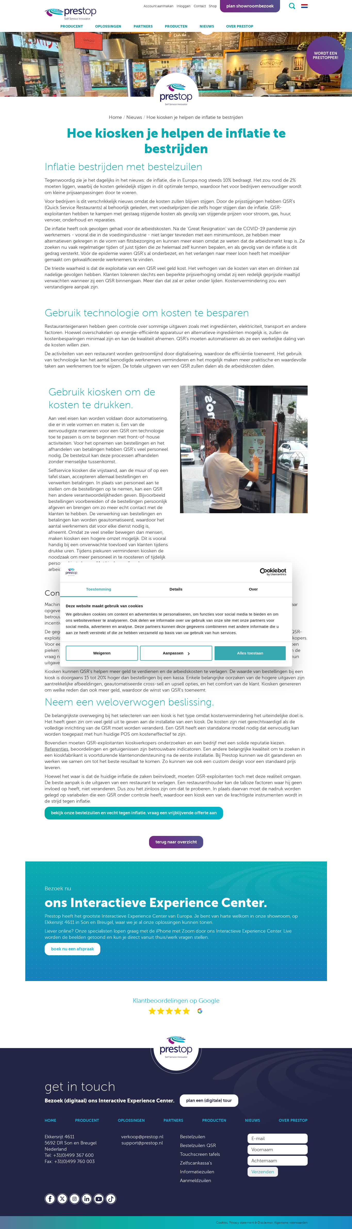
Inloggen (184, 6)
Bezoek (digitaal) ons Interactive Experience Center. (110, 1101)
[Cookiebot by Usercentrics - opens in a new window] (263, 572)
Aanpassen (176, 653)
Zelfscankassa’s (196, 1163)
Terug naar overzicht (176, 842)
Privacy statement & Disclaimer (251, 1222)
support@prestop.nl (142, 1142)
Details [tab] (176, 589)
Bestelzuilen (192, 1136)
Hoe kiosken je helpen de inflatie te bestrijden (194, 117)
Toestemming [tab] (98, 589)
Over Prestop (239, 26)
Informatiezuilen (197, 1171)
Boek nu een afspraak (72, 948)
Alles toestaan (250, 653)
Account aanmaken (159, 6)
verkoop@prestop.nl (142, 1136)
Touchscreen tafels (200, 1154)
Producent (71, 26)
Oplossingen (108, 26)
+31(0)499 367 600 (73, 1155)
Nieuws (207, 26)
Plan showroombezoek (250, 6)
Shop (213, 6)
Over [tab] (253, 589)
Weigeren (101, 653)
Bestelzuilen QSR (198, 1145)
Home (116, 117)
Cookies (221, 1222)
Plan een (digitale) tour (209, 1100)
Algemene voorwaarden (291, 1222)
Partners (143, 26)
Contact (200, 6)
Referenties (56, 749)
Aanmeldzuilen (195, 1180)
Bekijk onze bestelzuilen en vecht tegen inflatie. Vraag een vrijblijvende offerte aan (134, 812)
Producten (176, 26)
